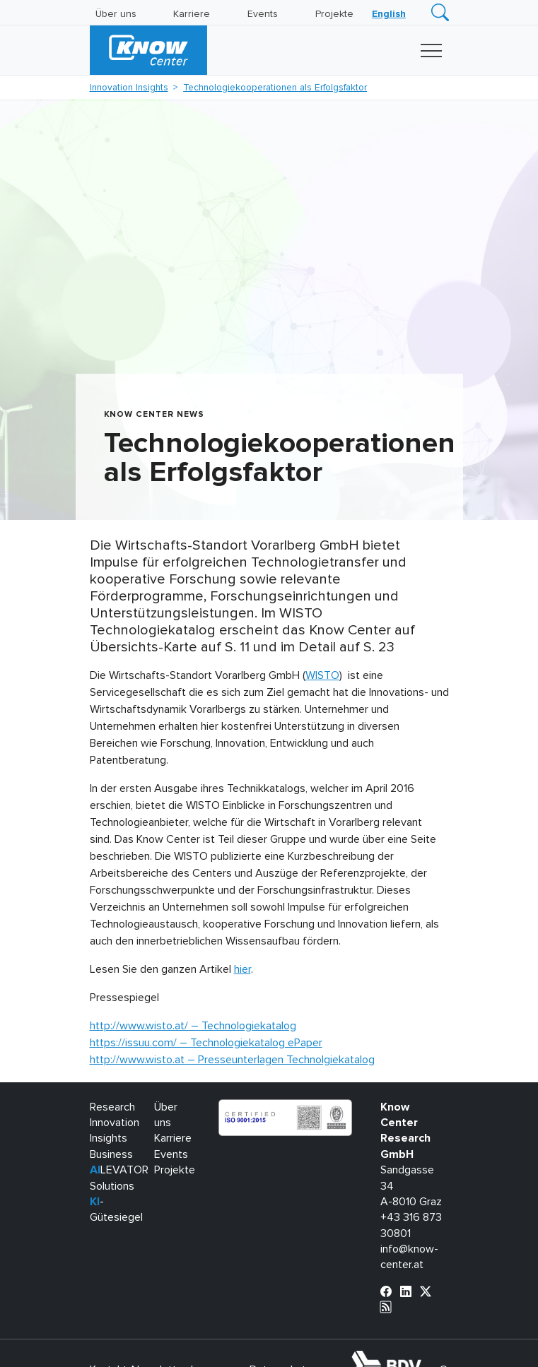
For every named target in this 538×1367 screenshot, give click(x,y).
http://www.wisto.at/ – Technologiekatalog (193, 1025)
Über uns (115, 14)
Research (112, 1107)
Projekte (334, 14)
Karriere (191, 14)
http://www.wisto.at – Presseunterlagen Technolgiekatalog (232, 1059)
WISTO (322, 675)
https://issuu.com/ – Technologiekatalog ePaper (206, 1042)
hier (242, 969)
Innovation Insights (129, 88)
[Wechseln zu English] (389, 14)
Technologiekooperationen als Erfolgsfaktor (275, 88)
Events (262, 14)
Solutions (112, 1186)
